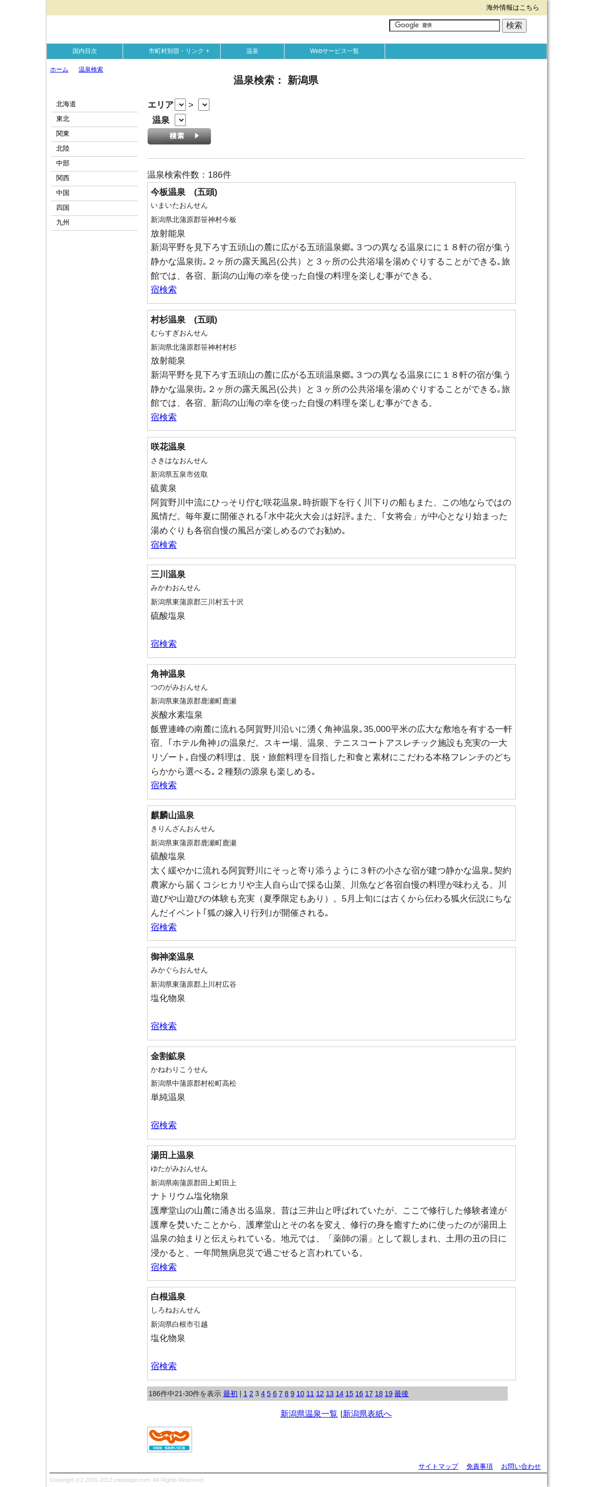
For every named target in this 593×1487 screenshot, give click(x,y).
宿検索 (164, 289)
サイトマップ (438, 1466)
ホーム (59, 69)
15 (349, 1394)
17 (369, 1394)
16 (359, 1394)
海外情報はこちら (512, 7)
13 (330, 1394)
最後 (401, 1394)
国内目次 (85, 51)
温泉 (252, 51)
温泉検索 (91, 69)
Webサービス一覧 (334, 51)
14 (339, 1394)
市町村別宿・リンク (181, 51)
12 (320, 1394)
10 (300, 1394)
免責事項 (479, 1466)
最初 (230, 1394)
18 (379, 1394)
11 (310, 1394)
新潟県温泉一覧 (309, 1413)
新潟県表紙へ (367, 1413)
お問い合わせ (521, 1466)
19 (388, 1394)
